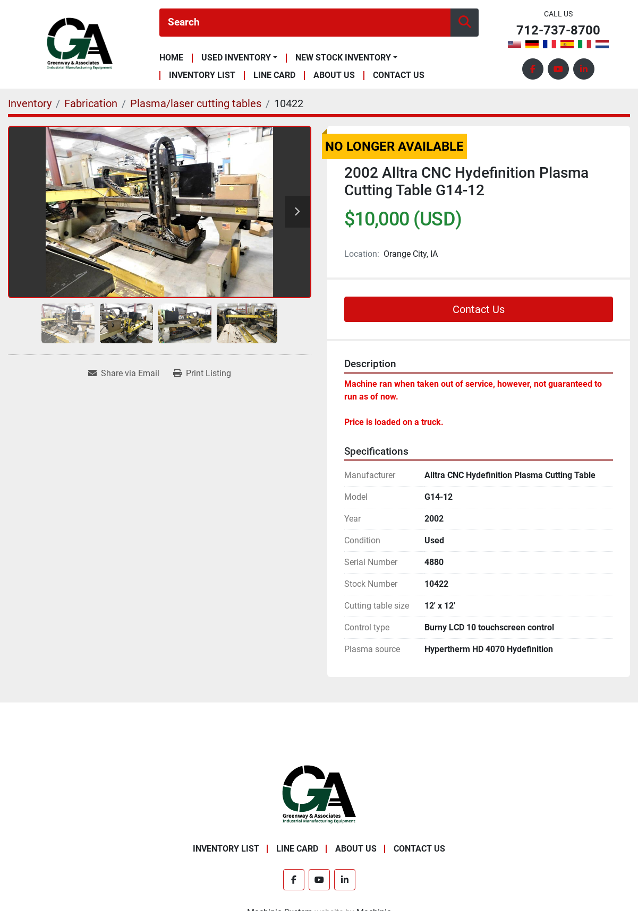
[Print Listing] (202, 373)
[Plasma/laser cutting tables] (195, 103)
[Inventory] (30, 103)
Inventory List (202, 75)
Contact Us (398, 75)
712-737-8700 (558, 30)
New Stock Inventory (343, 58)
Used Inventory (236, 58)
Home (171, 58)
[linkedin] (583, 69)
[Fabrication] (90, 103)
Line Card (274, 75)
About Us (334, 75)
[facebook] (532, 69)
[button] (239, 58)
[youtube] (558, 69)
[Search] (304, 22)
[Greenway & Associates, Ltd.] (319, 794)
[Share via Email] (123, 373)
